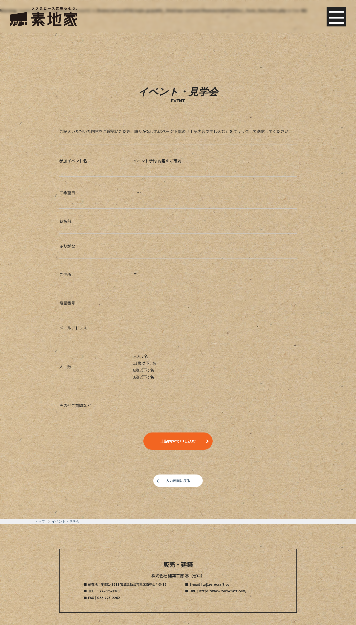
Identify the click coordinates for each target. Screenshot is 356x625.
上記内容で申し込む (178, 441)
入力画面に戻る (178, 480)
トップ (40, 521)
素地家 (44, 17)
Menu (336, 17)
